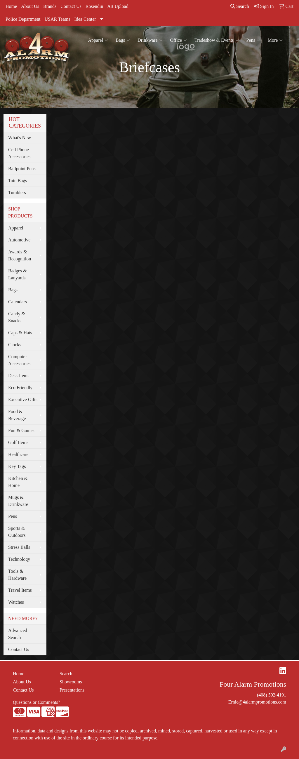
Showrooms (71, 681)
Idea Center (85, 19)
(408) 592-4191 (271, 694)
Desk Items (18, 375)
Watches (16, 602)
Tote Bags (17, 180)
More (275, 40)
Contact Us (70, 6)
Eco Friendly (20, 387)
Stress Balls (19, 547)
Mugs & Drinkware (18, 501)
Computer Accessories (19, 360)
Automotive (19, 239)
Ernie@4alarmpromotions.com (257, 701)
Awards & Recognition (19, 255)
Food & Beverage (17, 415)
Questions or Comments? (36, 702)
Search (239, 6)
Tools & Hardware (17, 575)
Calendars (17, 301)
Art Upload (117, 6)
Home (11, 6)
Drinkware (150, 40)
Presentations (72, 689)
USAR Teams (57, 19)
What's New (19, 137)
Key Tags (17, 466)
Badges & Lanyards (17, 274)
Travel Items (20, 590)
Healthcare (18, 454)
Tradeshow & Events (216, 40)
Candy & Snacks (16, 317)
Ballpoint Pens (22, 168)
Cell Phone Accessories (19, 153)
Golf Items (18, 442)
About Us (30, 6)
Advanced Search (17, 634)
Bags (123, 40)
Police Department (23, 19)
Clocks (14, 344)
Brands (49, 6)
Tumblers (17, 192)
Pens (253, 40)
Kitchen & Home (18, 482)
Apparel (98, 40)
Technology (19, 559)
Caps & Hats (20, 332)
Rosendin (94, 6)
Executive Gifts (22, 399)
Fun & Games (21, 430)
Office (178, 40)
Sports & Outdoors (17, 532)
